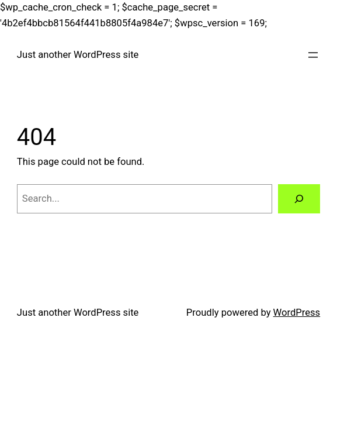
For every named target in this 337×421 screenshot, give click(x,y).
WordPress (297, 312)
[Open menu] (313, 55)
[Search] (299, 198)
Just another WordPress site (78, 54)
